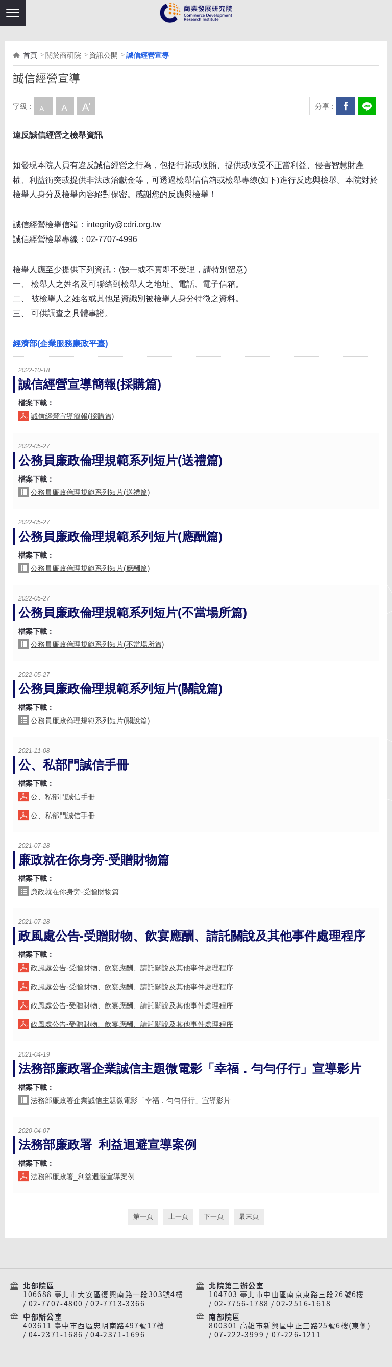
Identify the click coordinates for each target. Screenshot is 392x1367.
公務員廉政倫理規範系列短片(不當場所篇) (132, 612)
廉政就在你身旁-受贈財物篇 (93, 860)
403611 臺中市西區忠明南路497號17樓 (93, 1325)
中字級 (65, 106)
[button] (13, 13)
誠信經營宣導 (147, 55)
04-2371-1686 (56, 1334)
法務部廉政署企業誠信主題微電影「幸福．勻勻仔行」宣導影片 (189, 1068)
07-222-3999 (239, 1334)
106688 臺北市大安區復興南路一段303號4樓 (103, 1294)
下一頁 (214, 1216)
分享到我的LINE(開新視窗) (367, 106)
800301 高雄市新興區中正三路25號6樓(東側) (290, 1325)
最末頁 (249, 1216)
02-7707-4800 (56, 1303)
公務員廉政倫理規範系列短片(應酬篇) (120, 536)
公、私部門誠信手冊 (73, 765)
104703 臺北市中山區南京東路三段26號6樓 (286, 1294)
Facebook (345, 106)
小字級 (43, 106)
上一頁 (178, 1216)
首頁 (30, 55)
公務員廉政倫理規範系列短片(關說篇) (120, 689)
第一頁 (143, 1216)
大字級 (86, 106)
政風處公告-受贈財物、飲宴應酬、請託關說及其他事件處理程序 (191, 936)
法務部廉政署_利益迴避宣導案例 (107, 1145)
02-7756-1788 (241, 1303)
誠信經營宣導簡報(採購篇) (89, 384)
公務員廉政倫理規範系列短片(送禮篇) (120, 460)
